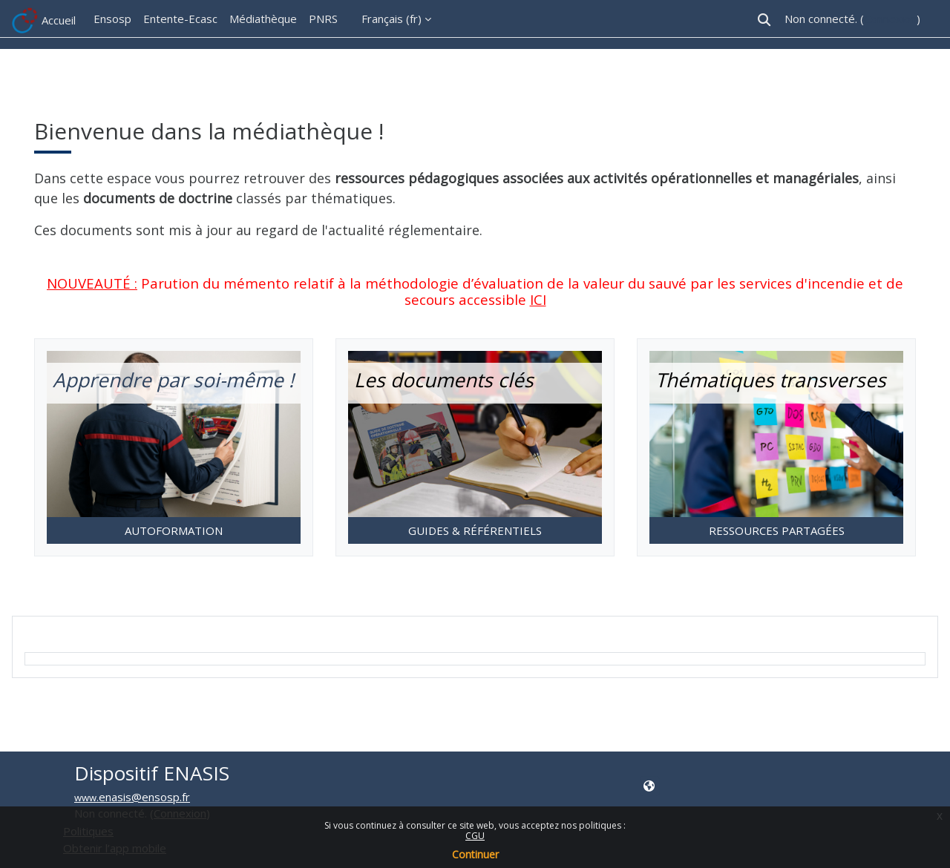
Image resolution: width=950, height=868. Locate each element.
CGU (475, 835)
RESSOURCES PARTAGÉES (777, 530)
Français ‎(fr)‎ (391, 18)
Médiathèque (263, 18)
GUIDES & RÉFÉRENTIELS (475, 530)
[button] (764, 20)
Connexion (890, 18)
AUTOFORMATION (174, 530)
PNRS (323, 18)
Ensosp (112, 18)
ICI (538, 299)
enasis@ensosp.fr (144, 796)
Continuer (475, 854)
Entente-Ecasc (180, 18)
